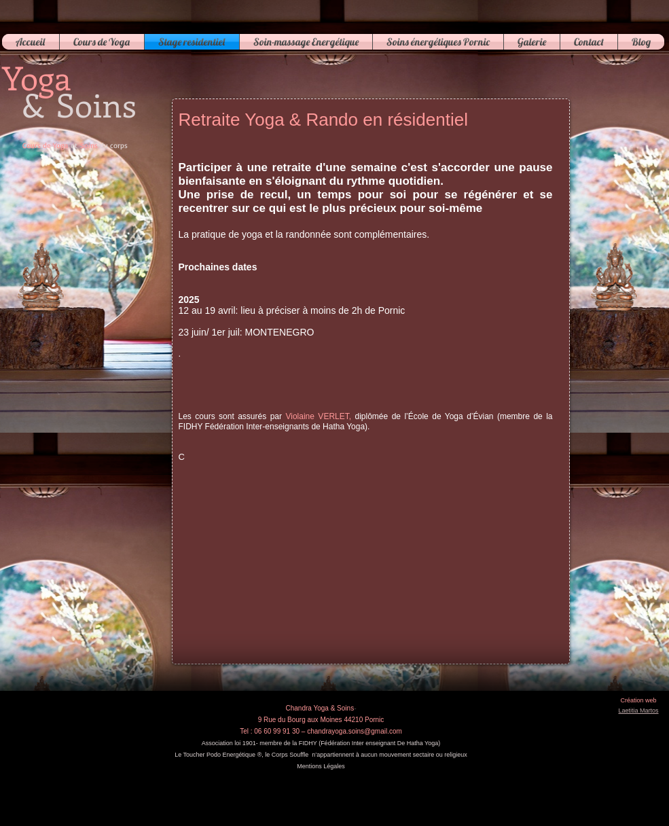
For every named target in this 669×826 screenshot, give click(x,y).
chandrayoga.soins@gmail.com (354, 731)
